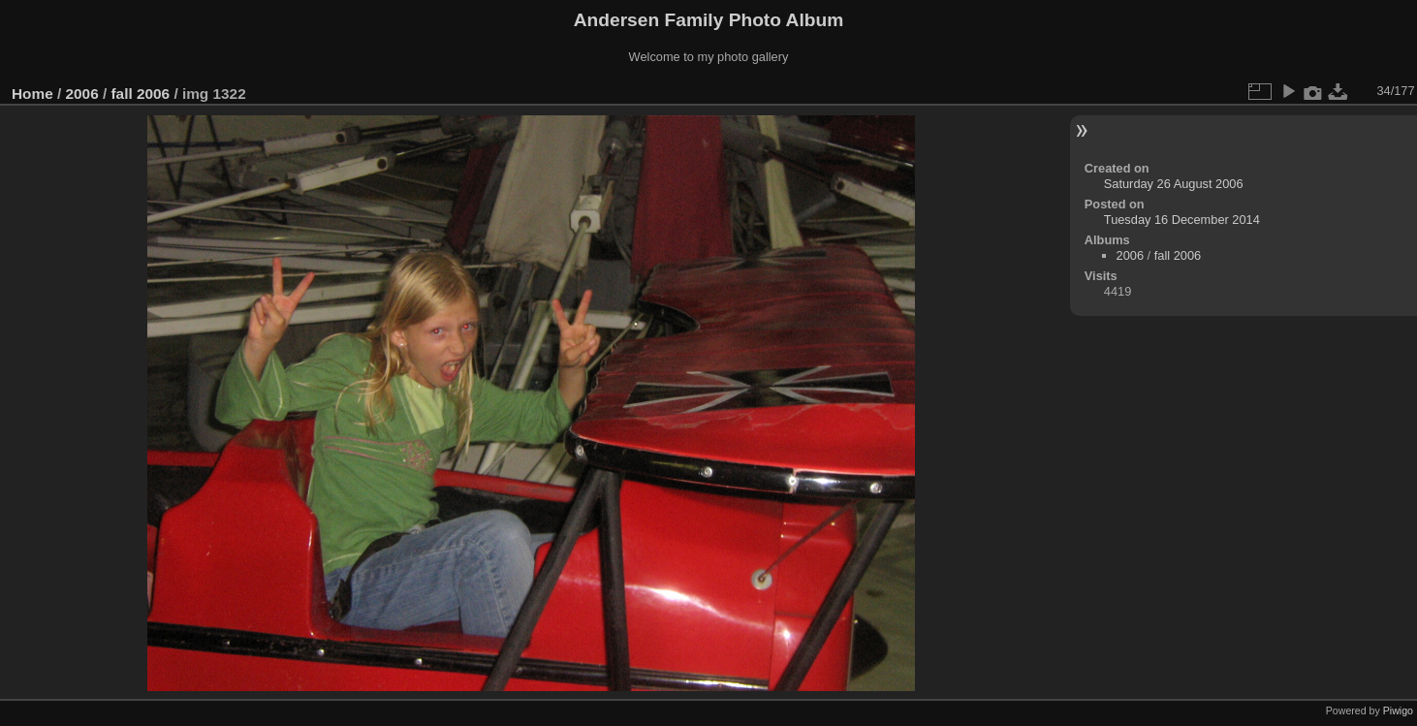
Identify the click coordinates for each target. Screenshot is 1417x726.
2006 (82, 93)
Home (32, 93)
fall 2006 (140, 93)
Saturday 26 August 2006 (1174, 183)
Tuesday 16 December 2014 (1182, 219)
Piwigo (1398, 710)
